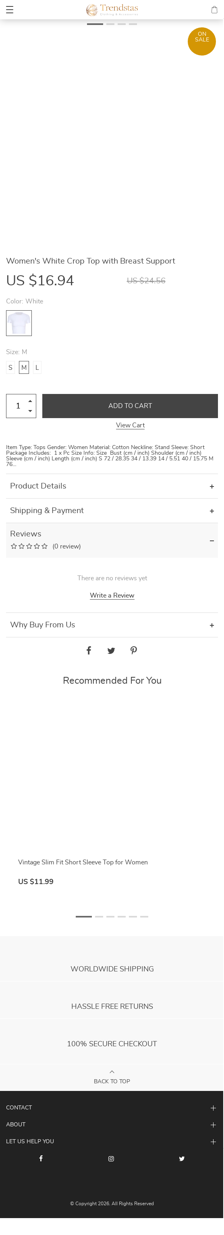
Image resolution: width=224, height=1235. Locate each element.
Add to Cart (130, 406)
